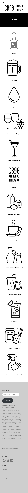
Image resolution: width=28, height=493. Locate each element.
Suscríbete (7, 400)
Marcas (4, 472)
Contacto (4, 475)
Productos (4, 469)
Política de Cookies (7, 484)
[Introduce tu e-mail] (10, 394)
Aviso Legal (5, 478)
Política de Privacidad (7, 481)
